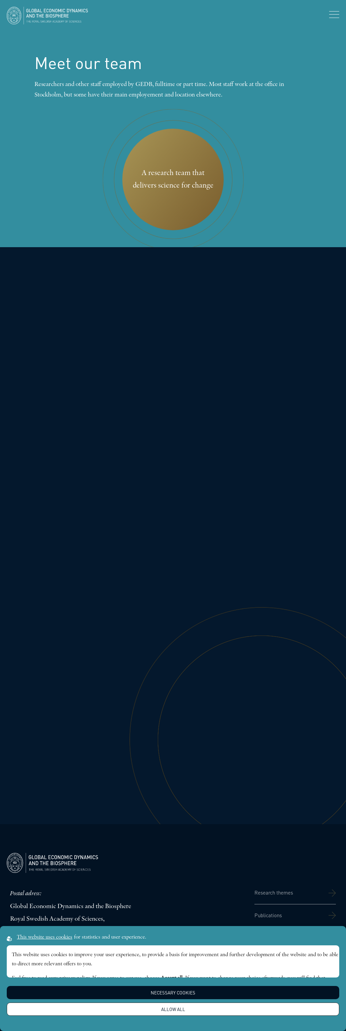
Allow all (173, 1009)
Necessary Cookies (173, 992)
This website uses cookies (44, 937)
